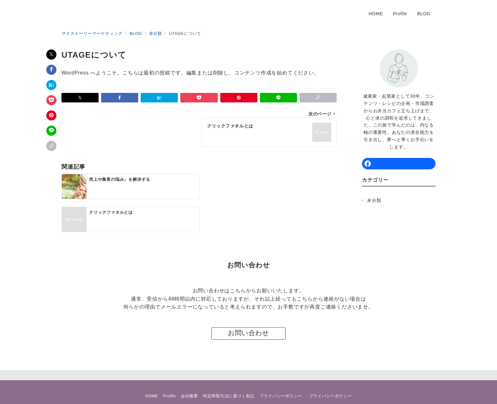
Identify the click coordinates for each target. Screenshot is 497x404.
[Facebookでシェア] (51, 70)
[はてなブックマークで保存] (51, 85)
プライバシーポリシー (330, 371)
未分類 (374, 200)
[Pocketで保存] (51, 100)
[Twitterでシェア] (51, 54)
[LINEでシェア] (51, 131)
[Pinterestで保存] (51, 115)
